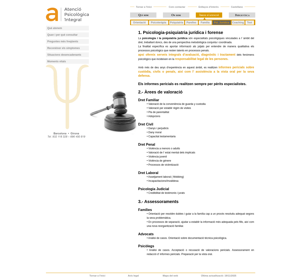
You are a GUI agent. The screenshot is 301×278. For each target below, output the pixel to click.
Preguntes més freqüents (62, 41)
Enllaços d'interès (209, 7)
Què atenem (54, 28)
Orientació (139, 22)
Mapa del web (170, 275)
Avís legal (133, 275)
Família (205, 22)
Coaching (238, 22)
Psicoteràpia (158, 22)
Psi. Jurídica (221, 22)
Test (249, 22)
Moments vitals (56, 61)
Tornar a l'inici (144, 7)
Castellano (237, 7)
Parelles (191, 22)
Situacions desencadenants (64, 54)
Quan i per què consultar (62, 34)
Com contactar (177, 7)
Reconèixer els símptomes (63, 48)
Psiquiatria (176, 22)
